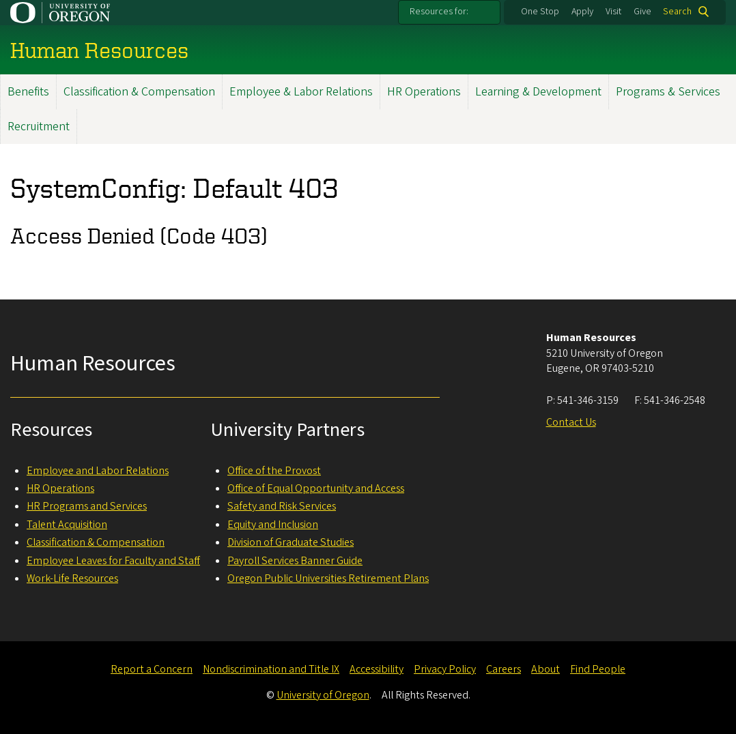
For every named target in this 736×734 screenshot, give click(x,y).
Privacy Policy (445, 669)
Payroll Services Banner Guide (295, 560)
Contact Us (571, 422)
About (545, 669)
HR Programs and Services (87, 506)
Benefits (28, 91)
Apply (582, 11)
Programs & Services (668, 91)
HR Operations (424, 91)
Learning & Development (538, 91)
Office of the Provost (274, 470)
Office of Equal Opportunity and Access (315, 488)
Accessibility (377, 669)
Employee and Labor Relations (98, 470)
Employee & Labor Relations (301, 91)
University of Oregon (323, 695)
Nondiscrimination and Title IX (271, 669)
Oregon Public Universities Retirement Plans (328, 578)
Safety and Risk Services (281, 506)
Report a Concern (152, 669)
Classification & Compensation (139, 91)
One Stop (540, 11)
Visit (613, 11)
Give (642, 11)
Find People (597, 669)
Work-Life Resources (72, 578)
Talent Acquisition (67, 524)
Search (677, 11)
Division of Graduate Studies (290, 542)
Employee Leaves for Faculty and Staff (113, 560)
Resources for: (439, 11)
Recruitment (39, 126)
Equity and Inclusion (272, 524)
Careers (503, 669)
